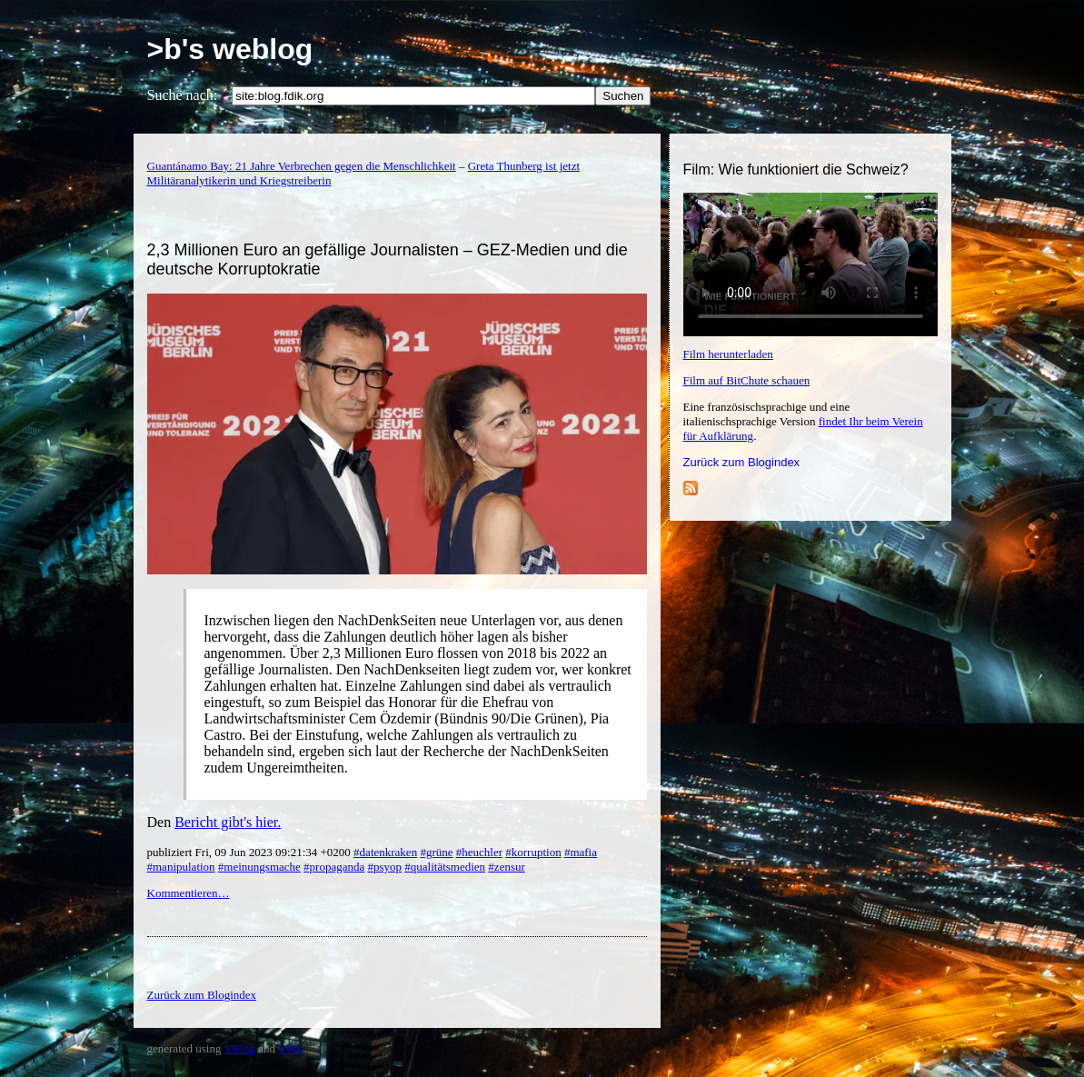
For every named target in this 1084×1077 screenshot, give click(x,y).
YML (291, 1048)
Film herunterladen (728, 354)
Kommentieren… (188, 893)
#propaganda (333, 866)
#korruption (533, 852)
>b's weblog (230, 49)
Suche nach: (182, 95)
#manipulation (181, 866)
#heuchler (479, 852)
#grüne (436, 852)
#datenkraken (385, 852)
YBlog (239, 1048)
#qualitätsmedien (444, 866)
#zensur (506, 866)
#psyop (384, 866)
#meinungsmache (259, 866)
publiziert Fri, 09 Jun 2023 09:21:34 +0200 (250, 852)
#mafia (580, 852)
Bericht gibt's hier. (227, 822)
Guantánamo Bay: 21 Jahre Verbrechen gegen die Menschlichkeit (301, 166)
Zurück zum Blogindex (742, 462)
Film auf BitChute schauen (747, 380)
